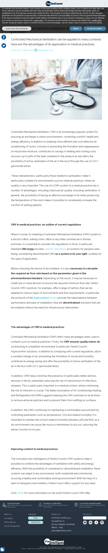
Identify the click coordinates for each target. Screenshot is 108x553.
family (45, 297)
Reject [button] (76, 548)
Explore (101, 11)
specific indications (55, 249)
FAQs (35, 518)
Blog (13, 20)
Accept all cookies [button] (94, 548)
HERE (20, 493)
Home (4, 20)
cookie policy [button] (39, 540)
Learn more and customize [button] (16, 548)
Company (8, 518)
